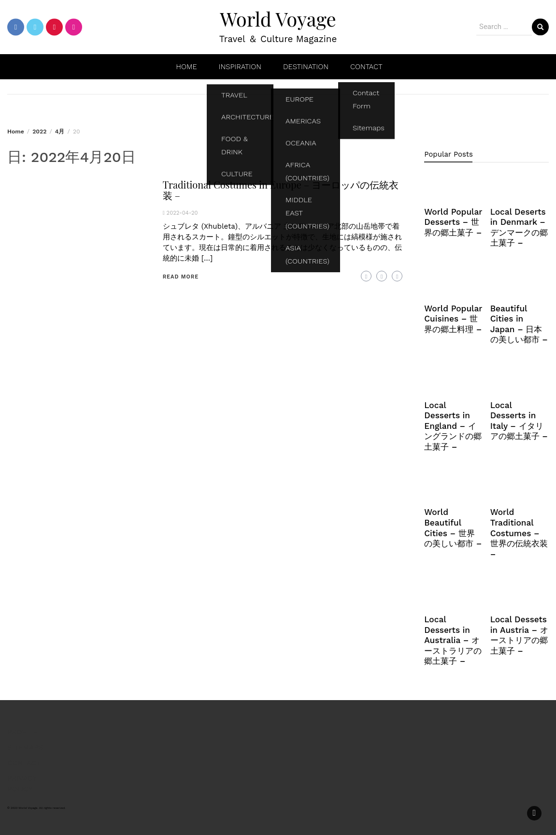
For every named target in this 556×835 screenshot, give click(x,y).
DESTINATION (305, 66)
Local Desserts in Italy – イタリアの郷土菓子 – (519, 420)
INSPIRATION (240, 66)
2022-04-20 (182, 213)
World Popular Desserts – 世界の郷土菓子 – (453, 222)
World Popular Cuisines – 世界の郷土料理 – (453, 319)
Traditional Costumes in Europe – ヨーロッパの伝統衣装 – (281, 190)
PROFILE (22, 732)
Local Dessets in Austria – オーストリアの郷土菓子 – (519, 635)
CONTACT (366, 66)
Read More (181, 277)
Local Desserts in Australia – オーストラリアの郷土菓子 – (453, 640)
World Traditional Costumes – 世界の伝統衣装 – (519, 532)
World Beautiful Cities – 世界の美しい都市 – (453, 527)
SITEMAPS (25, 747)
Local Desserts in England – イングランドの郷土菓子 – (453, 426)
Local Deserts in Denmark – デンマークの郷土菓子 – (519, 227)
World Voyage (278, 18)
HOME (186, 66)
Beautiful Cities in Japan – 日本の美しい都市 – (519, 324)
